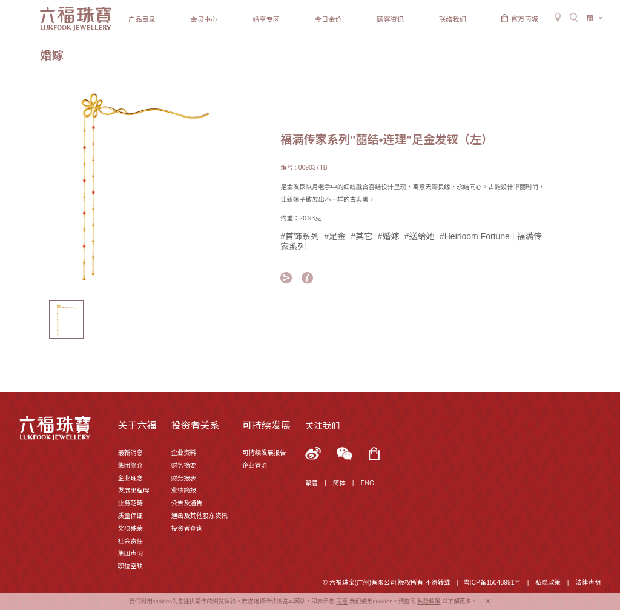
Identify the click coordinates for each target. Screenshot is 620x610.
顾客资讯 (390, 19)
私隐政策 (548, 582)
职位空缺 (130, 566)
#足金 (335, 236)
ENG (368, 483)
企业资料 (183, 452)
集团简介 (130, 465)
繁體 (311, 483)
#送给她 (419, 236)
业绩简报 (183, 490)
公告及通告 (186, 503)
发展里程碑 (133, 490)
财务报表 (183, 478)
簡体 (339, 483)
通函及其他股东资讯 (199, 515)
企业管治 (255, 465)
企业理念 (130, 478)
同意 (342, 601)
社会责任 (130, 541)
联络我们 (452, 19)
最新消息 (130, 452)
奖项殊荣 (130, 528)
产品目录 (142, 19)
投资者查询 (186, 528)
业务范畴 (130, 503)
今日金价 (328, 19)
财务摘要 (183, 465)
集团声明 (130, 553)
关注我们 (322, 426)
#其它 (362, 236)
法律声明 (588, 582)
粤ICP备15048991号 (492, 582)
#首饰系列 (299, 236)
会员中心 (204, 19)
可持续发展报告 (264, 452)
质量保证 (130, 515)
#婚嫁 (389, 236)
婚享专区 (266, 19)
